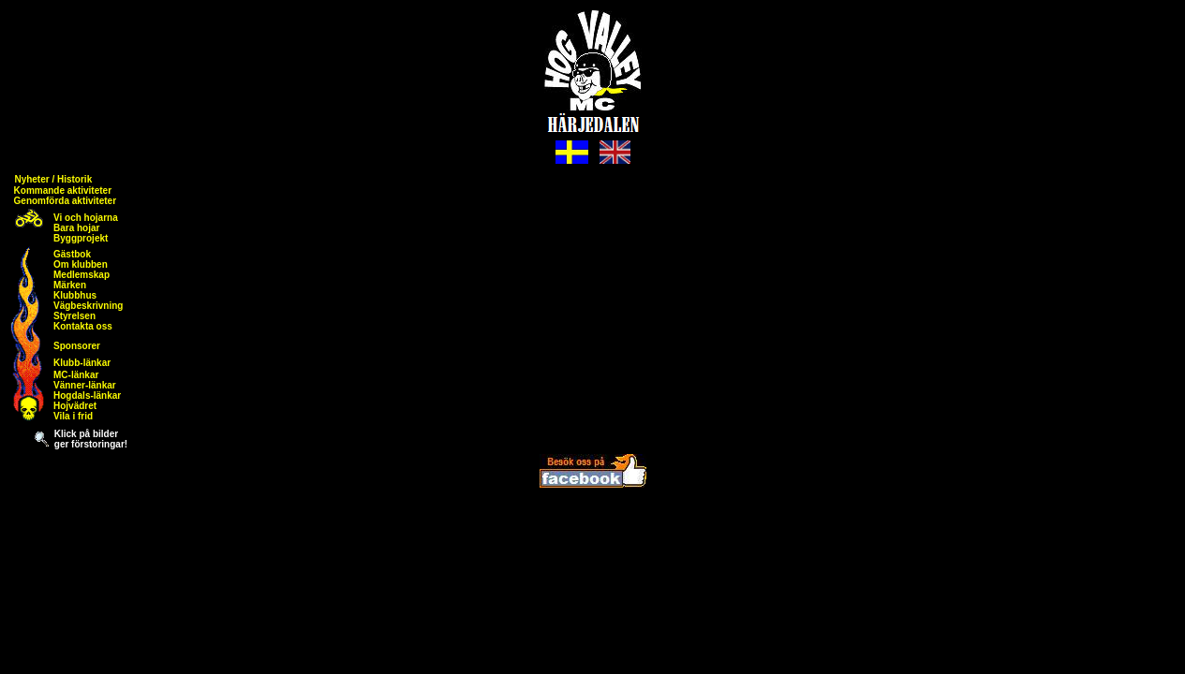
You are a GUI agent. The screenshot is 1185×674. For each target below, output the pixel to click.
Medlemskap (81, 275)
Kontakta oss (82, 326)
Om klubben (80, 264)
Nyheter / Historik (53, 179)
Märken (69, 285)
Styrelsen (74, 316)
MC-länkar (75, 375)
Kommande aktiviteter (62, 190)
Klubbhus (74, 295)
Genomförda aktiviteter (65, 201)
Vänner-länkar (84, 385)
